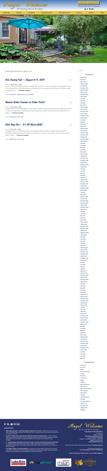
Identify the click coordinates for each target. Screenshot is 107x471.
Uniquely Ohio (84, 407)
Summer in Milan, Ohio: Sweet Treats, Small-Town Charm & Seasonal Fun (26, 436)
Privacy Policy (85, 453)
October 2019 (83, 205)
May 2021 (82, 173)
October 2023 (83, 113)
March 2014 (83, 334)
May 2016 (82, 288)
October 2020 (83, 185)
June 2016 (83, 285)
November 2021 (84, 160)
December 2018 (84, 226)
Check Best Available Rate (88, 2)
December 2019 (84, 200)
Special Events (47, 13)
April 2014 (83, 332)
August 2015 (83, 305)
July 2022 (82, 143)
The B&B (82, 399)
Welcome (6, 13)
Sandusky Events (21, 94)
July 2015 (82, 307)
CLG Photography (85, 450)
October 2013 (83, 345)
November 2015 (84, 300)
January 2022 (83, 156)
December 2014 (84, 315)
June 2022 (83, 145)
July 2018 (82, 237)
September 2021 (84, 164)
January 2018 (83, 249)
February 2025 (84, 83)
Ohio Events (83, 392)
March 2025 (83, 81)
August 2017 (83, 260)
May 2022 (82, 147)
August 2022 (83, 141)
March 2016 (83, 292)
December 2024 (84, 88)
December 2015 (84, 298)
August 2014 (83, 324)
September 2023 (84, 115)
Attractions (13, 116)
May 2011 (82, 358)
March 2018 (83, 245)
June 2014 (83, 328)
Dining (82, 369)
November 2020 (84, 183)
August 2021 (83, 166)
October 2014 (83, 320)
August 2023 (83, 117)
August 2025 (83, 77)
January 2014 (83, 339)
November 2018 (84, 228)
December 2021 (84, 158)
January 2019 (83, 224)
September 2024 (84, 94)
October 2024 (83, 92)
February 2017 (84, 273)
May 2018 (82, 241)
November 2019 (84, 203)
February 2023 (84, 128)
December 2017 (84, 251)
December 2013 (84, 341)
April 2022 (83, 149)
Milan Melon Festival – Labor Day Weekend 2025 (19, 431)
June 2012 (83, 356)
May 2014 (82, 330)
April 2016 (83, 290)
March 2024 (83, 105)
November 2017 (84, 254)
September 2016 (84, 279)
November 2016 (84, 275)
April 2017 (83, 268)
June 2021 (83, 171)
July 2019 (82, 211)
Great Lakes (83, 377)
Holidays (82, 382)
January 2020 (83, 198)
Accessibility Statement (96, 453)
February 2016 (84, 294)
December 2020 (84, 181)
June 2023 (83, 120)
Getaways (82, 375)
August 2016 (83, 281)
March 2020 (83, 194)
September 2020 (84, 188)
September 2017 (84, 258)
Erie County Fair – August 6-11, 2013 (24, 79)
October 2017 (83, 256)
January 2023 (83, 130)
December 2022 (84, 132)
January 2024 (83, 109)
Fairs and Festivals (85, 371)
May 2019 (82, 215)
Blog (102, 13)
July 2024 (82, 98)
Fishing (82, 373)
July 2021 (82, 168)
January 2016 (83, 296)
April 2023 (83, 124)
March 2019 (83, 220)
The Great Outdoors (85, 401)
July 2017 (82, 262)
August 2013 (83, 349)
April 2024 (83, 103)
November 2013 (84, 343)
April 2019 (83, 217)
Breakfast (31, 13)
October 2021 (83, 162)
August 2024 (83, 96)
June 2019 (83, 213)
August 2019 (83, 209)
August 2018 (83, 234)
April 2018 (83, 243)
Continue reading (25, 90)
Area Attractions (64, 13)
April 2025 (83, 79)
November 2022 (84, 134)
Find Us (79, 13)
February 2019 (84, 222)
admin (20, 84)
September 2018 (84, 232)
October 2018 (83, 230)
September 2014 (84, 322)
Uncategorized (84, 405)
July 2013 (82, 351)
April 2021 (83, 175)
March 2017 (83, 271)
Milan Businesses (84, 384)
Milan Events (13, 94)
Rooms (19, 13)
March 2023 (83, 126)
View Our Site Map (74, 453)
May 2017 (82, 266)
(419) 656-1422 (85, 6)
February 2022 (84, 154)
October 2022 (83, 137)
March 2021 (83, 177)
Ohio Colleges (84, 390)
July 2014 (82, 326)
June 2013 (83, 354)
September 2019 (84, 207)
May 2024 (82, 100)
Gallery (91, 13)
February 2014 (84, 337)
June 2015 (83, 309)
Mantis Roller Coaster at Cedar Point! (25, 102)
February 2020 (84, 196)
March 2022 (83, 151)
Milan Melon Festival (85, 388)
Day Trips (82, 367)
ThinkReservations (97, 445)
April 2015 (83, 311)
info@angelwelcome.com (96, 441)
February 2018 (84, 247)
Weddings (82, 409)
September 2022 (84, 139)
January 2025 (83, 86)
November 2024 (84, 90)
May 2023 (82, 122)
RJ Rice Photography (97, 450)
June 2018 (83, 239)
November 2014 (84, 317)
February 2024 (84, 107)
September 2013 (84, 347)
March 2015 (83, 313)
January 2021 (83, 179)
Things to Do (83, 403)
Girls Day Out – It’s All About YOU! (24, 124)
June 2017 (83, 264)
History (82, 380)
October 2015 (83, 303)
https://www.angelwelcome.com (94, 436)
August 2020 (83, 190)
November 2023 (84, 111)
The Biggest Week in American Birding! (17, 448)
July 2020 (82, 192)
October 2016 (83, 277)
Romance (82, 394)
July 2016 (82, 283)
